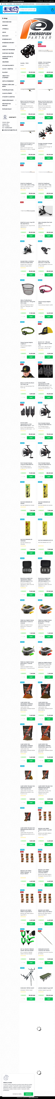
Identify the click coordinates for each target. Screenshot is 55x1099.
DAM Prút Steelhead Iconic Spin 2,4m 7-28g (44, 184)
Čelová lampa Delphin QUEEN (44, 302)
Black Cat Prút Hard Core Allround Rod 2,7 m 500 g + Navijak (27, 103)
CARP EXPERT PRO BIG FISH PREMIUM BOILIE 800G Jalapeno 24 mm (45, 787)
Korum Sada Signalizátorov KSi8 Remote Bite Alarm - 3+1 (45, 384)
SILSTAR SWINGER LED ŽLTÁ (45, 540)
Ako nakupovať (17, 4)
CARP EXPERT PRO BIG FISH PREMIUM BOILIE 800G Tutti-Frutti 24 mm (27, 787)
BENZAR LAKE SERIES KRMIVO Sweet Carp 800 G (45, 830)
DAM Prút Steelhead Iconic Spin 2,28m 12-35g (27, 184)
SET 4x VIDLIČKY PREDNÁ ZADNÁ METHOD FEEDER (27, 949)
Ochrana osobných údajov (43, 4)
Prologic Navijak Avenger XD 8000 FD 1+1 (45, 144)
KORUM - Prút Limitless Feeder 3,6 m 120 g (44, 63)
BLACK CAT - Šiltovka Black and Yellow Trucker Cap (45, 343)
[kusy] (23, 75)
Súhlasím (28, 1094)
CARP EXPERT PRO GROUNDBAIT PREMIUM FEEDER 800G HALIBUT (26, 746)
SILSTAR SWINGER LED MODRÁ (44, 502)
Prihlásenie (40, 1)
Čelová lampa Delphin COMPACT (26, 343)
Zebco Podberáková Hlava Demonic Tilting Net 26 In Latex (27, 301)
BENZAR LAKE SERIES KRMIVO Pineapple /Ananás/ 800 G (43, 871)
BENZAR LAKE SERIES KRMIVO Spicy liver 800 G (45, 911)
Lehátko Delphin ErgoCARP (45, 988)
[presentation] (20, 1027)
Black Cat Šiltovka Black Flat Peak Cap (27, 383)
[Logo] (11, 9)
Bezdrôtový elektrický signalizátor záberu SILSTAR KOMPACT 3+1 (26, 580)
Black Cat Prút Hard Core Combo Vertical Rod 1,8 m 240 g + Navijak (45, 103)
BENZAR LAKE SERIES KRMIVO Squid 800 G (26, 911)
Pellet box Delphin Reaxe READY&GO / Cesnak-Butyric (27, 663)
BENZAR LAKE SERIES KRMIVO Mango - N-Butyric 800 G (25, 872)
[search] (34, 10)
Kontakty (9, 4)
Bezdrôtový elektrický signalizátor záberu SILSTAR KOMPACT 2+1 (44, 580)
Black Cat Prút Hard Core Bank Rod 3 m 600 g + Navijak (27, 144)
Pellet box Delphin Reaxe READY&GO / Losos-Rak (45, 663)
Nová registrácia (50, 1)
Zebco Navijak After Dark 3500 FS (45, 223)
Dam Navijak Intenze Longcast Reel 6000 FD (44, 463)
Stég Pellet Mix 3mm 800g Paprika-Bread (27, 1030)
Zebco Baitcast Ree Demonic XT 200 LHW (44, 262)
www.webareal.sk (33, 1097)
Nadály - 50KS (24, 63)
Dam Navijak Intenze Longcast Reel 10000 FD (44, 423)
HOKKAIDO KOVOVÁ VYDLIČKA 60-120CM (43, 949)
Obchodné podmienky (28, 4)
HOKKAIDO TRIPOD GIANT (27, 988)
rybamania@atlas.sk (18, 1)
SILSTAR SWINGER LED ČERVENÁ (26, 540)
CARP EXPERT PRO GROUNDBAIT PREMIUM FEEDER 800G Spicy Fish (44, 746)
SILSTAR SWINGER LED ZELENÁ (26, 502)
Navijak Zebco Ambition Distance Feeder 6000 (27, 262)
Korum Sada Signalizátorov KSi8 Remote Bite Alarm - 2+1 (27, 424)
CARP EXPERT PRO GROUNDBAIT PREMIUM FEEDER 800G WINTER (44, 704)
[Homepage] (1, 4)
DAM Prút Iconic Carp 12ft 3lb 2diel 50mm (27, 223)
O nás (4, 4)
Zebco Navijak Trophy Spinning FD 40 (44, 1074)
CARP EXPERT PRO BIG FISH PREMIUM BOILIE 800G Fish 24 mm (27, 829)
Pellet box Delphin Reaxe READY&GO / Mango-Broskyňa (45, 622)
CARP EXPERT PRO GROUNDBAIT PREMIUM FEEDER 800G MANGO (26, 704)
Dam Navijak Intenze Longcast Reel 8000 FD (26, 463)
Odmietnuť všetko (17, 1094)
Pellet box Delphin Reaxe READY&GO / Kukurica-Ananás (27, 622)
